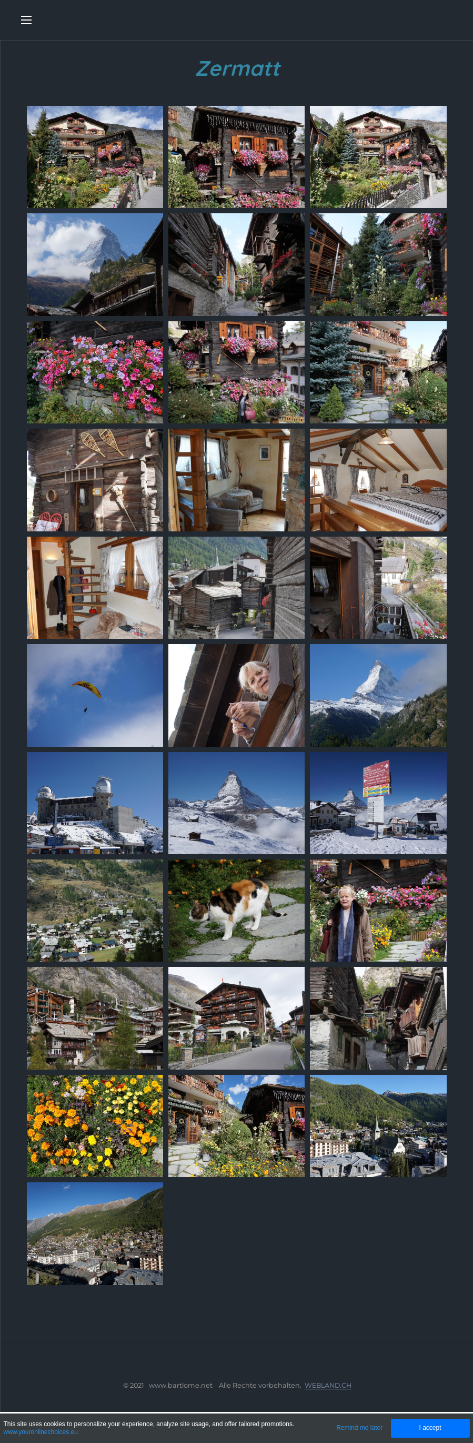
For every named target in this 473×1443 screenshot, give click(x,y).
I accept (430, 1427)
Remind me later (359, 1427)
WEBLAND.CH (328, 1385)
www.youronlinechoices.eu (40, 1432)
